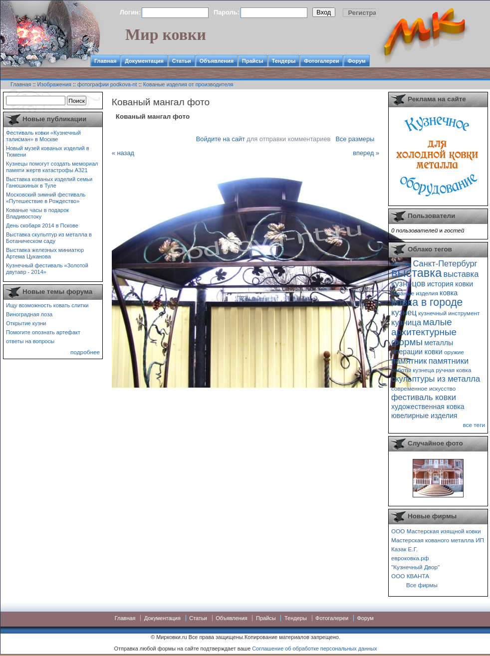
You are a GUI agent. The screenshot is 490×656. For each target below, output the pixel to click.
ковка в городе (427, 302)
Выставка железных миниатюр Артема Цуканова (45, 253)
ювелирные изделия (424, 416)
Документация (144, 61)
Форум (356, 61)
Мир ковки (165, 34)
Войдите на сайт (220, 139)
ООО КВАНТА (410, 576)
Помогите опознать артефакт (43, 332)
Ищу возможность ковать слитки (47, 305)
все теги (474, 425)
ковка (449, 293)
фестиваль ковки (423, 397)
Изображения (54, 84)
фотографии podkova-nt (107, 84)
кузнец (404, 312)
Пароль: (227, 12)
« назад (123, 153)
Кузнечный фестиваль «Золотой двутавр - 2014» (47, 268)
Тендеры (284, 61)
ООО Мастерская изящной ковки (436, 531)
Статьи (181, 61)
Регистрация (368, 12)
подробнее (85, 352)
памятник (409, 360)
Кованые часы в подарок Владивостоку (37, 213)
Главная (105, 61)
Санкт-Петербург (445, 263)
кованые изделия (414, 293)
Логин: (130, 12)
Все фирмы (422, 585)
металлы (438, 343)
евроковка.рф (410, 558)
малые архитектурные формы (424, 332)
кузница (406, 322)
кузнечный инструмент (449, 313)
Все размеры (354, 139)
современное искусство (423, 388)
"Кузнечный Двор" (415, 567)
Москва (401, 264)
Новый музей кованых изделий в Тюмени (47, 151)
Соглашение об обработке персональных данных (314, 649)
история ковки (450, 284)
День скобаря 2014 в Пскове (42, 225)
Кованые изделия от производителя (188, 84)
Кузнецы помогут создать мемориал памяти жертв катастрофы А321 (52, 167)
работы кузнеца (412, 370)
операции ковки (417, 352)
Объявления (217, 61)
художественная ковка (428, 407)
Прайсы (252, 61)
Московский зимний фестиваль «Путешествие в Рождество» (45, 198)
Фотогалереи (321, 61)
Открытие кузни (26, 323)
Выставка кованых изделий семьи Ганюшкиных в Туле (49, 182)
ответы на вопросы (30, 341)
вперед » (366, 153)
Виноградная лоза (29, 314)
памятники (449, 360)
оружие (454, 352)
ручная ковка (453, 370)
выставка (416, 272)
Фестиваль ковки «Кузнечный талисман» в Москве (43, 136)
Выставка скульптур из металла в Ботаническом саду (49, 237)
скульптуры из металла (435, 378)
